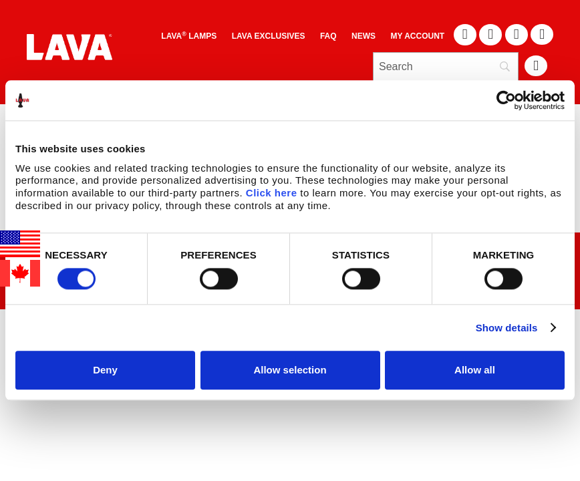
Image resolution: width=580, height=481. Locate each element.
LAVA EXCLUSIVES (268, 36)
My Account (418, 36)
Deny (105, 369)
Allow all (474, 369)
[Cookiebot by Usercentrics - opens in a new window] (506, 100)
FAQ (328, 36)
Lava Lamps (188, 36)
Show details (507, 327)
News (363, 36)
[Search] (446, 67)
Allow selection (289, 369)
